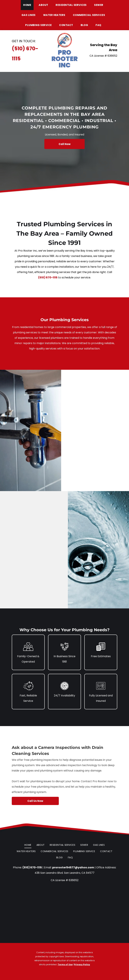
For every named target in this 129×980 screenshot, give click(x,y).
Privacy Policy (82, 964)
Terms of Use (65, 964)
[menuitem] (28, 5)
